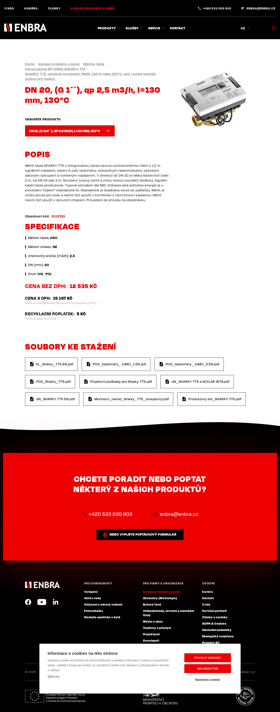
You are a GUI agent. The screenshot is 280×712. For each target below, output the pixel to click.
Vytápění (91, 591)
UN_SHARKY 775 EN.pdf (55, 399)
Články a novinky (215, 617)
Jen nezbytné (207, 668)
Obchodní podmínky (217, 630)
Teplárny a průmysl (157, 628)
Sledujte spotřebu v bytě (102, 617)
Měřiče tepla (94, 64)
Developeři (151, 640)
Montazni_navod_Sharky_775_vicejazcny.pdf (131, 399)
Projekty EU (211, 642)
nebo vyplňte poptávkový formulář (143, 534)
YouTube (41, 602)
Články (54, 8)
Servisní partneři (214, 611)
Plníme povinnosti (245, 696)
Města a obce (153, 621)
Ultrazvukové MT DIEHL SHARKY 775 (55, 69)
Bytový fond (152, 604)
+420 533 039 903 (217, 8)
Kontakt (177, 28)
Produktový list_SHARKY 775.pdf (215, 399)
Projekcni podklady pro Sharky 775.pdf (121, 381)
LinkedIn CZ (55, 602)
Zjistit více (54, 676)
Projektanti (151, 634)
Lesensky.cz (245, 672)
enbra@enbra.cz (261, 8)
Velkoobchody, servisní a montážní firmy (168, 613)
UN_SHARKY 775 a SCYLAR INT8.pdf (201, 381)
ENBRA (42, 585)
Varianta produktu (43, 119)
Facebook (28, 602)
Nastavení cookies (207, 679)
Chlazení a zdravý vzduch (103, 604)
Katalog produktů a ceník (93, 8)
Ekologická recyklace (218, 636)
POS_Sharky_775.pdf (53, 381)
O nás (9, 8)
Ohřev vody (92, 598)
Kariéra (31, 8)
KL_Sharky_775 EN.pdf (54, 364)
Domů (30, 64)
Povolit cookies (207, 657)
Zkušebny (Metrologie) (160, 598)
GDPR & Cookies (214, 623)
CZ (243, 28)
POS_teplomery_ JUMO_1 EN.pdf (119, 364)
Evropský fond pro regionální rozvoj (55, 696)
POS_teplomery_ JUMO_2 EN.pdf (193, 364)
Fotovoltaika (93, 611)
